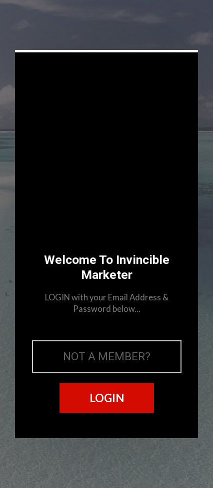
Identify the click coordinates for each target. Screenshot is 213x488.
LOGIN (107, 398)
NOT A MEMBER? (106, 356)
